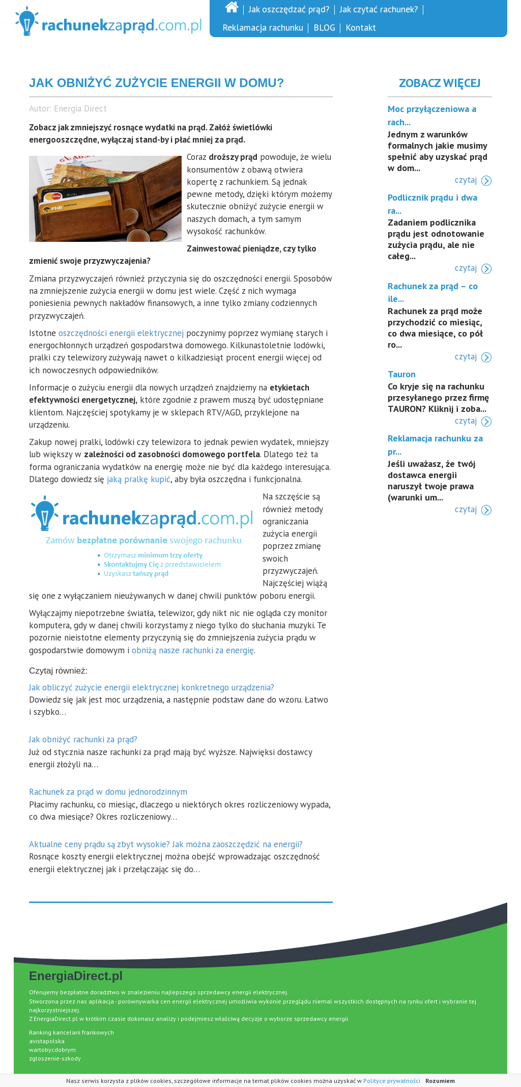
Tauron (402, 374)
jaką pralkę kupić (138, 479)
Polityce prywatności (391, 1080)
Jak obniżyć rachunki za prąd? (83, 739)
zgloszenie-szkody (55, 1058)
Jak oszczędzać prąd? (289, 9)
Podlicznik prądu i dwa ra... (432, 203)
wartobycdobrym (52, 1049)
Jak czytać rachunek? (379, 9)
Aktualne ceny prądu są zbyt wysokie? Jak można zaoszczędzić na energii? (166, 844)
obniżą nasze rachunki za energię (193, 650)
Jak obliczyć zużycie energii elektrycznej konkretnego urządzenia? (151, 687)
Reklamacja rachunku (262, 27)
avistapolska (47, 1041)
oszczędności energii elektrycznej (121, 333)
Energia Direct (80, 108)
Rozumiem (440, 1080)
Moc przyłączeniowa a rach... (432, 115)
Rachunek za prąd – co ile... (433, 292)
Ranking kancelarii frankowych (71, 1032)
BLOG (324, 27)
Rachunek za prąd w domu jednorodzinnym (108, 791)
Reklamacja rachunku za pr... (435, 444)
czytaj (466, 179)
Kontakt (360, 27)
